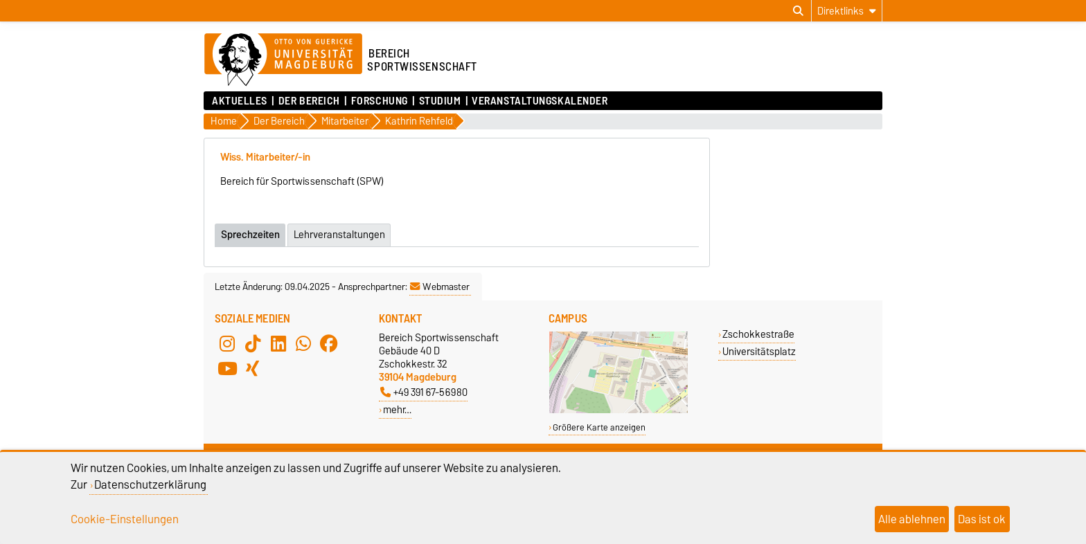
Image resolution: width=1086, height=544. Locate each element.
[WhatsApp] (303, 342)
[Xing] (252, 367)
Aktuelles (239, 101)
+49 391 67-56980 (424, 391)
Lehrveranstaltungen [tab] (340, 234)
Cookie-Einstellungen (125, 519)
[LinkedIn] (278, 342)
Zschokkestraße (758, 333)
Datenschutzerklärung (150, 484)
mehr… (397, 408)
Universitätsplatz (759, 350)
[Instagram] (227, 342)
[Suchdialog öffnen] (798, 11)
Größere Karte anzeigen (599, 426)
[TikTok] (252, 342)
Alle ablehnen (911, 519)
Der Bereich (309, 101)
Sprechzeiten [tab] (250, 234)
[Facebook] (329, 342)
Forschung (379, 101)
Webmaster (440, 286)
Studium (440, 101)
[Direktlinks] (847, 10)
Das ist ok (982, 519)
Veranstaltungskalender (539, 101)
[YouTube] (227, 367)
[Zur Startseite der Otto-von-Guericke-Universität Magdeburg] (283, 60)
